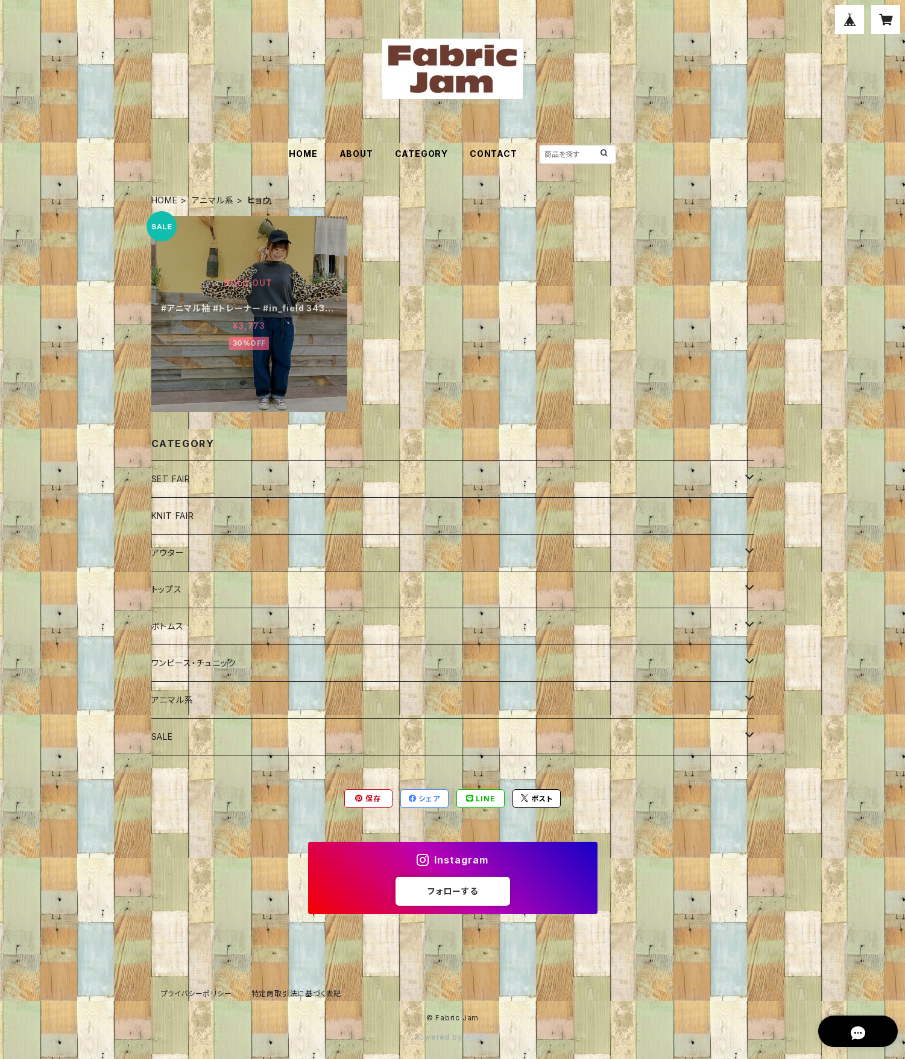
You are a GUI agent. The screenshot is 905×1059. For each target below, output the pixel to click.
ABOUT (356, 153)
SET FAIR (171, 479)
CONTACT (493, 153)
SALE (162, 736)
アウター (167, 552)
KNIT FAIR (172, 515)
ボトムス (167, 626)
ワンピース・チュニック (193, 663)
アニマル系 (213, 200)
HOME (303, 153)
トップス (166, 589)
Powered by (452, 1037)
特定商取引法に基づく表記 (296, 993)
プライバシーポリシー (196, 993)
